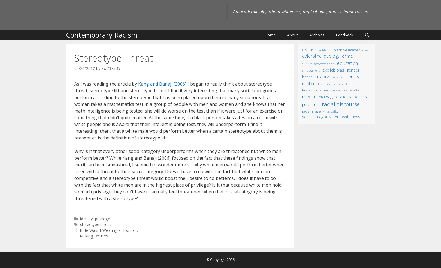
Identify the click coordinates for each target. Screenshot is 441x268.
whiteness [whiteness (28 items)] (351, 117)
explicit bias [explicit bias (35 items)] (333, 70)
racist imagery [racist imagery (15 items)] (313, 111)
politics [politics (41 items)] (360, 96)
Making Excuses (94, 236)
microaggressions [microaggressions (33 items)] (334, 96)
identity (86, 218)
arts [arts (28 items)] (313, 49)
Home (270, 35)
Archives (317, 35)
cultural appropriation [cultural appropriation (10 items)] (318, 64)
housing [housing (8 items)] (336, 77)
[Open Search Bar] (367, 35)
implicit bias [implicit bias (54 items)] (313, 84)
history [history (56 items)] (322, 77)
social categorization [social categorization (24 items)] (320, 117)
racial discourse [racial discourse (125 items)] (341, 103)
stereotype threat (95, 224)
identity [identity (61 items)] (352, 76)
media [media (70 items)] (308, 96)
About (292, 35)
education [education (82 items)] (347, 63)
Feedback (344, 35)
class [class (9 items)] (365, 50)
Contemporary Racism (101, 35)
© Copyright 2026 (220, 259)
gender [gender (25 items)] (353, 70)
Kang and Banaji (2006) (162, 84)
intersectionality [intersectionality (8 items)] (338, 84)
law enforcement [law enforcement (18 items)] (316, 90)
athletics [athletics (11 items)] (325, 50)
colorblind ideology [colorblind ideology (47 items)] (320, 56)
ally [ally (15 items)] (304, 50)
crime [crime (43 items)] (347, 56)
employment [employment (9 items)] (311, 70)
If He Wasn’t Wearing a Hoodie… (109, 230)
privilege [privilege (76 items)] (310, 104)
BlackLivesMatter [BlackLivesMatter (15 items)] (347, 50)
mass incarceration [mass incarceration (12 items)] (347, 90)
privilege (102, 218)
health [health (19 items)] (307, 76)
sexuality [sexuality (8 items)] (332, 111)
